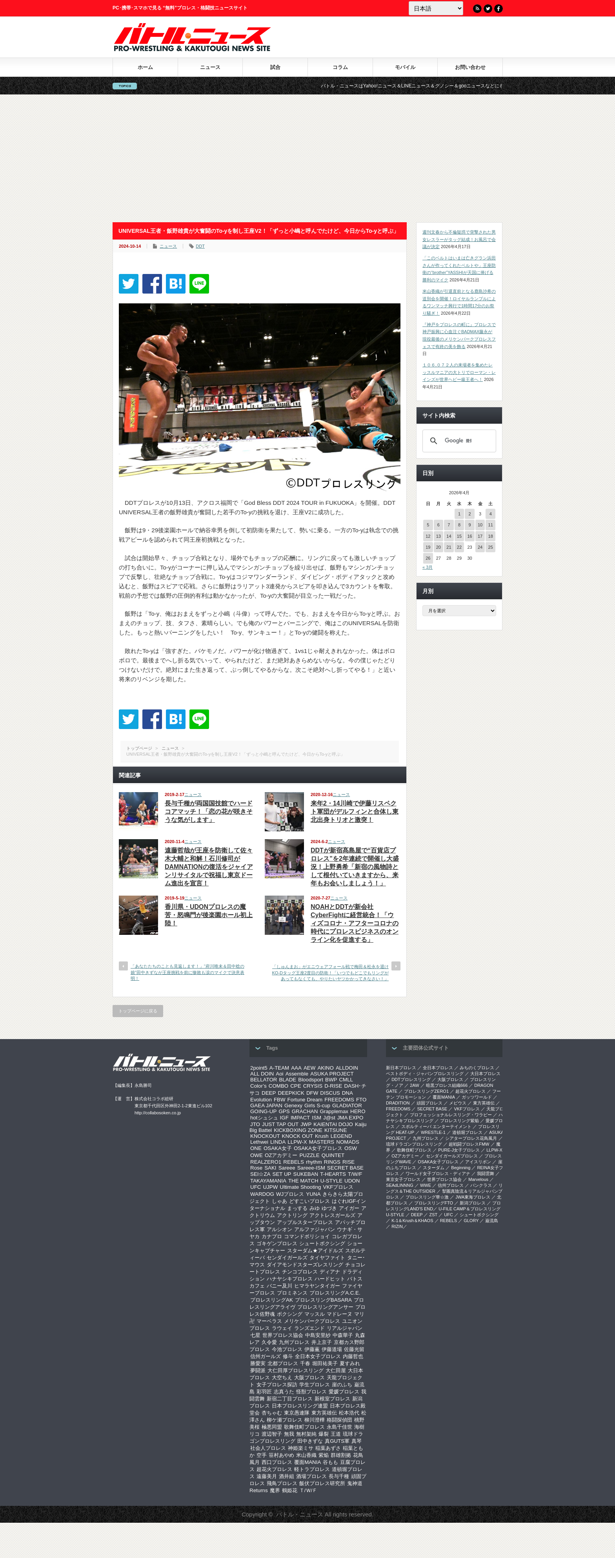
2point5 (258, 1068)
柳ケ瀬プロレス (284, 1420)
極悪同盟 (272, 1427)
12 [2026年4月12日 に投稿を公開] (428, 536)
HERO (358, 1111)
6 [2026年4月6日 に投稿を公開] (438, 524)
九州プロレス (294, 1342)
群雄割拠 (341, 1455)
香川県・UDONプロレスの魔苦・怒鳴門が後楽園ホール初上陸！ (209, 915)
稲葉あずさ (328, 1448)
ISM (316, 1118)
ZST (433, 1214)
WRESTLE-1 (433, 1132)
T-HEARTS (333, 1174)
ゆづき (329, 1208)
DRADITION (398, 1103)
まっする (297, 1208)
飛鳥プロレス (282, 1483)
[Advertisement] (307, 158)
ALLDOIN (347, 1068)
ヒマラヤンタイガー (317, 1286)
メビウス (457, 1103)
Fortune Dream (305, 1100)
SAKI (270, 1168)
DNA (347, 1093)
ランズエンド (309, 1328)
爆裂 (323, 1434)
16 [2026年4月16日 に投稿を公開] (469, 536)
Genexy (293, 1105)
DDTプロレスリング (411, 1079)
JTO (255, 1124)
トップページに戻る (137, 1010)
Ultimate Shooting (300, 1187)
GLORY (471, 1220)
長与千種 (339, 1476)
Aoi (279, 1074)
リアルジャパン (344, 1328)
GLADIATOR (347, 1105)
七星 (255, 1335)
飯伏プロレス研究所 (322, 1483)
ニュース (210, 67)
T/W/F (355, 1174)
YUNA (313, 1194)
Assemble (297, 1074)
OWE (256, 1155)
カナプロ (272, 1236)
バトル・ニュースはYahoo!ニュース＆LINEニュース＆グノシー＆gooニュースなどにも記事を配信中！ (447, 86)
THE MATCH (303, 1181)
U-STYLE (331, 1181)
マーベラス (269, 1321)
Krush (322, 1136)
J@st (329, 1118)
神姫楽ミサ (300, 1448)
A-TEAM (279, 1068)
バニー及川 (279, 1286)
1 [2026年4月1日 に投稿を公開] (459, 513)
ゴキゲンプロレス (277, 1243)
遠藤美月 (267, 1476)
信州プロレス (451, 1185)
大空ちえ (282, 1377)
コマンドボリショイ (307, 1236)
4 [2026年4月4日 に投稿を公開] (490, 513)
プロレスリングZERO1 (426, 1091)
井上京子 (321, 1342)
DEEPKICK (291, 1093)
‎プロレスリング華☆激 (427, 1197)
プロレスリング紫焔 (459, 1120)
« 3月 (427, 567)
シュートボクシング (322, 1243)
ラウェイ (282, 1328)
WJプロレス (290, 1194)
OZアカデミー (281, 1155)
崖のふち (342, 1385)
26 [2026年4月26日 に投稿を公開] (428, 558)
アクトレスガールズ (332, 1215)
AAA (296, 1068)
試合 (275, 67)
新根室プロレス (332, 1399)
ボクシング (289, 1314)
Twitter (488, 8)
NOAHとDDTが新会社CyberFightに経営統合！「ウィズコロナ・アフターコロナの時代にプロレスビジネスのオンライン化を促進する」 (354, 923)
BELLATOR (263, 1080)
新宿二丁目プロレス (290, 1399)
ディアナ (330, 1272)
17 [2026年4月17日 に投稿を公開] (480, 536)
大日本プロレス (485, 1073)
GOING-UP (263, 1111)
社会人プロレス (268, 1448)
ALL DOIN (262, 1074)
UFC (255, 1187)
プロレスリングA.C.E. (334, 1293)
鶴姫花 (289, 1490)
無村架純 (306, 1434)
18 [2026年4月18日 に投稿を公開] (490, 536)
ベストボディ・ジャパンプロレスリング (425, 1073)
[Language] (436, 8)
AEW (309, 1068)
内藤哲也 (353, 1356)
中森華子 (343, 1335)
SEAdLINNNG (399, 1185)
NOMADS (347, 1142)
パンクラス (481, 1185)
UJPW (270, 1187)
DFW (312, 1093)
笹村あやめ (281, 1455)
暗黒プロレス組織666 (447, 1085)
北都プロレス (282, 1363)
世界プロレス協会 (282, 1335)
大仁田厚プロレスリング (295, 1370)
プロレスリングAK (271, 1300)
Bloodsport (310, 1080)
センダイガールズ (287, 1258)
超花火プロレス (274, 1469)
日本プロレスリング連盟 (300, 1406)
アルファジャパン (314, 1229)
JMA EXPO (350, 1118)
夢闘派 (258, 1370)
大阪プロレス (309, 1377)
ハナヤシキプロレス (290, 1279)
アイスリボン (478, 1161)
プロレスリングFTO (433, 1203)
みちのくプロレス (477, 1067)
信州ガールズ (265, 1356)
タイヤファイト (327, 1258)
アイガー (349, 1208)
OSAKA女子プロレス (318, 1148)
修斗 (288, 1356)
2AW (414, 1085)
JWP (305, 1124)
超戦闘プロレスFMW (469, 1144)
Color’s (258, 1086)
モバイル (405, 67)
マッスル (314, 1314)
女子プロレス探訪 (277, 1385)
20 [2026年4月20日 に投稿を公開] (438, 547)
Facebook (498, 8)
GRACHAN (305, 1111)
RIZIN (397, 1226)
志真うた (284, 1392)
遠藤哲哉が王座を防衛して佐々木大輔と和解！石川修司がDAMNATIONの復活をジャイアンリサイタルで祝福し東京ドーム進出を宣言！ (209, 867)
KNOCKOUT (265, 1136)
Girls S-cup (317, 1105)
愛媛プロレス (344, 1392)
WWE (425, 1185)
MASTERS (321, 1142)
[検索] (458, 441)
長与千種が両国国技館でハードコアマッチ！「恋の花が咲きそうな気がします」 (209, 811)
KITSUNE (335, 1130)
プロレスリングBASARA (323, 1300)
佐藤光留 (354, 1349)
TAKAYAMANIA (268, 1181)
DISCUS (330, 1093)
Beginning (460, 1167)
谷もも (330, 1462)
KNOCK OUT (297, 1136)
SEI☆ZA (260, 1174)
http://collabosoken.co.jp (158, 1112)
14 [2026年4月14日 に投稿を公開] (448, 536)
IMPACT (300, 1118)
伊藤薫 (312, 1349)
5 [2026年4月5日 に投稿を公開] (428, 524)
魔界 (275, 1490)
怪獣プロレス (311, 1392)
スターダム (433, 1167)
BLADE (287, 1080)
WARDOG (262, 1194)
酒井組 (286, 1476)
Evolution (261, 1100)
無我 (289, 1434)
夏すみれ (350, 1363)
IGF (284, 1118)
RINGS (332, 1162)
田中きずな (310, 1441)
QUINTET (333, 1155)
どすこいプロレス (309, 1201)
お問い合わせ (470, 67)
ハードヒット (330, 1279)
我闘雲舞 (485, 1173)
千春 (305, 1363)
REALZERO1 (265, 1162)
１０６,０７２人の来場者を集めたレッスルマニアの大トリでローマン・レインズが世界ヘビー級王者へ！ (459, 372)
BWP (331, 1080)
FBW (280, 1100)
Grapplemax (334, 1111)
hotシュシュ (264, 1118)
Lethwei (259, 1142)
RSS (477, 8)
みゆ (314, 1208)
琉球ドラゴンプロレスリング (414, 1144)
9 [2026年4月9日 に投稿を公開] (469, 524)
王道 (336, 1434)
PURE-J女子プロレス (459, 1150)
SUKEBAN (305, 1174)
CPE (295, 1086)
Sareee (286, 1168)
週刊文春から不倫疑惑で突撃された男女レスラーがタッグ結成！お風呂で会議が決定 (459, 239)
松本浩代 (349, 1413)
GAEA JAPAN (266, 1105)
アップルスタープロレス (305, 1222)
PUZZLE (309, 1155)
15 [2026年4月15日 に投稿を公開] (459, 536)
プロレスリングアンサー (325, 1307)
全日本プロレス (438, 1067)
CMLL (346, 1080)
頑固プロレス (429, 1103)
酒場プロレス (311, 1476)
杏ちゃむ (272, 1413)
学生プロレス (314, 1385)
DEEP (269, 1093)
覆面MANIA (307, 1462)
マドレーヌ (339, 1314)
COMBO (278, 1086)
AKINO (325, 1068)
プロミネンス (292, 1293)
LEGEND (341, 1136)
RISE (348, 1162)
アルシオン (279, 1229)
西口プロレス (277, 1462)
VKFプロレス (338, 1187)
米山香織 (306, 1455)
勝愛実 (258, 1363)
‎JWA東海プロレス (472, 1197)
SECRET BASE (345, 1168)
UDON (352, 1181)
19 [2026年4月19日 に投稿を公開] (428, 547)
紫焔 (323, 1455)
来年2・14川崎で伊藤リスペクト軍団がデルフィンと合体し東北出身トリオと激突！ (354, 811)
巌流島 (491, 1220)
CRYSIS (312, 1086)
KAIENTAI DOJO (333, 1124)
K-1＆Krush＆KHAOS (412, 1220)
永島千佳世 (339, 1427)
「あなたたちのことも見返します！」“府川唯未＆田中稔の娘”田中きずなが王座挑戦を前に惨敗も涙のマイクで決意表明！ (187, 972)
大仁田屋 (336, 1370)
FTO (361, 1100)
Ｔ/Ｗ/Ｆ (308, 1490)
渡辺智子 (272, 1434)
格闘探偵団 (339, 1420)
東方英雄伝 (324, 1413)
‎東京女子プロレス (403, 1179)
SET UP (282, 1174)
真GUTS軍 (337, 1441)
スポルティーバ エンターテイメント (436, 1126)
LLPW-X (297, 1142)
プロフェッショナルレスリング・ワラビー (451, 1114)
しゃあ (279, 1201)
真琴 (356, 1441)
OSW (350, 1148)
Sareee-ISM (311, 1168)
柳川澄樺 (314, 1420)
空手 (262, 1455)
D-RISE (333, 1086)
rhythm (314, 1162)
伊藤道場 (332, 1349)
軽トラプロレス (312, 1469)
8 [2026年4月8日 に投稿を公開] (459, 524)
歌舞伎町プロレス (304, 1427)
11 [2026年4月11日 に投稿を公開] (490, 524)
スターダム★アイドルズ (315, 1250)
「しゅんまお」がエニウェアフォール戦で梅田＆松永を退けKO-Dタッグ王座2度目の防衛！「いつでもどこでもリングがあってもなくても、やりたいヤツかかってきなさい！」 (330, 972)
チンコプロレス (300, 1272)
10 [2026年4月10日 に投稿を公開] (480, 524)
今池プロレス (287, 1349)
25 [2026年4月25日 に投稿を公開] (490, 547)
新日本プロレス (401, 1067)
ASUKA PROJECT (331, 1074)
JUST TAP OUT (280, 1124)
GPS (283, 1111)
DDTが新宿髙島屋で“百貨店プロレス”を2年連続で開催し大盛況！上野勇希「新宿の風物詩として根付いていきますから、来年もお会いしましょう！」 (355, 867)
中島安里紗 (318, 1335)
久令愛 (269, 1342)
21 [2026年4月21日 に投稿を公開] (448, 547)
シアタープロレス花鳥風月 (471, 1138)
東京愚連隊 (296, 1413)
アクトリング (292, 1215)
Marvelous (478, 1179)
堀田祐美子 (325, 1363)
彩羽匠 (264, 1392)
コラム (340, 67)
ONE (256, 1148)
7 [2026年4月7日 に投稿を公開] (449, 524)
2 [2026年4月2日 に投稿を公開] (469, 513)
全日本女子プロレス (318, 1356)
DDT (200, 246)
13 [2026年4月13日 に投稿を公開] (438, 536)
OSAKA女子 (278, 1148)
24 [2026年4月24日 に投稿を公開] (480, 547)
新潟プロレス (473, 1203)
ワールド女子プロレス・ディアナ (438, 1173)
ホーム (145, 67)
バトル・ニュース (299, 1514)
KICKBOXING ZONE (298, 1130)
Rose (256, 1168)
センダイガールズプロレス (452, 1156)
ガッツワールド (477, 1097)
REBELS (293, 1162)
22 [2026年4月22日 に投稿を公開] (459, 547)
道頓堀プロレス (467, 1132)
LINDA (278, 1142)
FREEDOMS (339, 1100)
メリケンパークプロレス (312, 1321)
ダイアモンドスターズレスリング (305, 1265)
